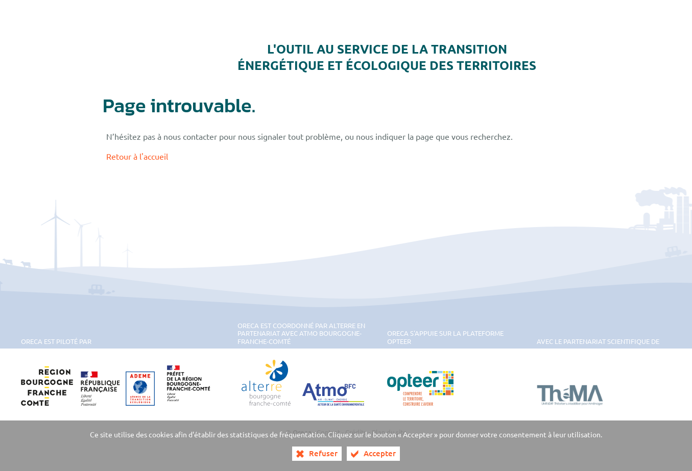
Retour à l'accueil (137, 156)
